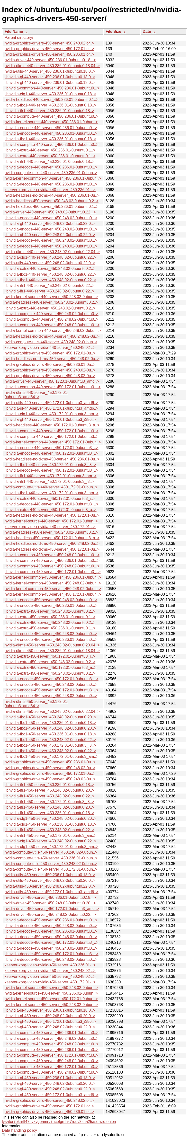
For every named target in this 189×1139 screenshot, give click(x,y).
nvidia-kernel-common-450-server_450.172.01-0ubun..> (53, 594)
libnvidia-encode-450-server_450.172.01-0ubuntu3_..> (52, 679)
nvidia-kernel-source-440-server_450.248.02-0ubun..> (51, 297)
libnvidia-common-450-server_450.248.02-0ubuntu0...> (52, 555)
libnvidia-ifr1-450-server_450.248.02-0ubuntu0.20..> (49, 790)
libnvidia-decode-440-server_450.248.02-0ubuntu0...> (51, 240)
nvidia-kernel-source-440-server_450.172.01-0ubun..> (51, 521)
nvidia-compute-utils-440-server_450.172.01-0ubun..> (51, 487)
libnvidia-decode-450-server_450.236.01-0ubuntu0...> (51, 920)
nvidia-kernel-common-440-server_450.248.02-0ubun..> (53, 330)
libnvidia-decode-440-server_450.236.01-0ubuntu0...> (51, 167)
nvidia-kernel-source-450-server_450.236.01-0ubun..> (51, 993)
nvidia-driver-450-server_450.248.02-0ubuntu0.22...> (50, 914)
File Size (113, 31)
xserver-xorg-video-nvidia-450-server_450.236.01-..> (50, 965)
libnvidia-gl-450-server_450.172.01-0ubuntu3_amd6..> (52, 1095)
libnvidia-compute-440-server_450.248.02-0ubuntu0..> (52, 314)
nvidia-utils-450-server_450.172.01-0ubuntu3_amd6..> (52, 892)
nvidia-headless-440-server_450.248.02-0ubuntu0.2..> (52, 302)
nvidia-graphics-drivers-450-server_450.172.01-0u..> (50, 353)
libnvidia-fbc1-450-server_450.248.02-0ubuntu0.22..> (50, 740)
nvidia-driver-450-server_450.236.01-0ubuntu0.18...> (50, 897)
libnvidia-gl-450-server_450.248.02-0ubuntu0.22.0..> (50, 1027)
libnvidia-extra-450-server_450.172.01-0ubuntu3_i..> (50, 656)
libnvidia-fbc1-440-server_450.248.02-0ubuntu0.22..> (50, 274)
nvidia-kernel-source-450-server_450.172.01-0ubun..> (51, 999)
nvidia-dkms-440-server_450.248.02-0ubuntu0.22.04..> (52, 252)
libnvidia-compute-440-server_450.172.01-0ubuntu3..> (52, 431)
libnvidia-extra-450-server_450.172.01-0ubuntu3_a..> (51, 667)
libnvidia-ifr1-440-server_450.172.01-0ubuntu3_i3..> (49, 481)
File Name (14, 31)
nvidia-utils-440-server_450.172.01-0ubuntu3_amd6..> (52, 403)
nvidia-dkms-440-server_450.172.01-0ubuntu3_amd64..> (36, 394)
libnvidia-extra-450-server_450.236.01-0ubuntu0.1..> (50, 617)
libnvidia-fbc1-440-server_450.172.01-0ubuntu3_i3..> (50, 465)
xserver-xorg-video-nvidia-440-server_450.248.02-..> (50, 347)
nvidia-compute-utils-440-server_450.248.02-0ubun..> (51, 342)
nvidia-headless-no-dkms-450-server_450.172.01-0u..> (52, 549)
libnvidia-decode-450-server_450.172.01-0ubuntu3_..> (52, 942)
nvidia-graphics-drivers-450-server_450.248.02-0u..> (50, 370)
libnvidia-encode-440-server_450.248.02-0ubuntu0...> (51, 218)
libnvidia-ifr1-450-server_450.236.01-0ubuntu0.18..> (49, 785)
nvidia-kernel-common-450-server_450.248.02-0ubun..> (53, 583)
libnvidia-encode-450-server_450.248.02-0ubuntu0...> (51, 600)
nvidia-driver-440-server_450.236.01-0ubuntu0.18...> (50, 60)
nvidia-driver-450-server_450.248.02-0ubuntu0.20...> (50, 903)
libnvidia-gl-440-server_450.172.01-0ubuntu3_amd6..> (52, 408)
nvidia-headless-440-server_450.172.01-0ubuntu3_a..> (52, 425)
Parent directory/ (19, 37)
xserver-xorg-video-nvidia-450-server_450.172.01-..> (50, 982)
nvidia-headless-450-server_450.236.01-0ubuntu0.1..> (52, 206)
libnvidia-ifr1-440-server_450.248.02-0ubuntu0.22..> (49, 285)
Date (147, 31)
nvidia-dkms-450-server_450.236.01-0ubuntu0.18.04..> (52, 651)
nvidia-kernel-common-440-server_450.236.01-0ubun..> (53, 178)
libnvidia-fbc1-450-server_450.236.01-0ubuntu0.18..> (50, 723)
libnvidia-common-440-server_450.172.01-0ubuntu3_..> (52, 387)
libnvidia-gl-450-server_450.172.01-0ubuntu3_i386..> (50, 1021)
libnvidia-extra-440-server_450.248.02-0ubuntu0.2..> (50, 268)
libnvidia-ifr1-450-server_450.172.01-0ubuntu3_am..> (51, 835)
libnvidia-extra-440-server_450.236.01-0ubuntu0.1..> (50, 150)
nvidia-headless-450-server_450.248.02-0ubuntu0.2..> (52, 201)
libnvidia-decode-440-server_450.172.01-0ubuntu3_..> (52, 470)
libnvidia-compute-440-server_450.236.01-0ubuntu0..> (52, 116)
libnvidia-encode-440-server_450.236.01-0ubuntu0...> (51, 128)
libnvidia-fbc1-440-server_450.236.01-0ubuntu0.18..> (50, 105)
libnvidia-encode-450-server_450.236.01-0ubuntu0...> (51, 605)
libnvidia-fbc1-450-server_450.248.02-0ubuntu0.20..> (50, 717)
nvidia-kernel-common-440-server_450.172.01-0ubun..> (53, 442)
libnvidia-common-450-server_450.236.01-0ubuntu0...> (52, 560)
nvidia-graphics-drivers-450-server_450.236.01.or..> (49, 54)
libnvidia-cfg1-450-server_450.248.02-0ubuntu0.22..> (50, 841)
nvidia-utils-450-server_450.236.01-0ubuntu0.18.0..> (50, 875)
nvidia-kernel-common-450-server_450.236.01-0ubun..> (53, 577)
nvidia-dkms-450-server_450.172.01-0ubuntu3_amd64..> (36, 703)
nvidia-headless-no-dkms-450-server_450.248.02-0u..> (52, 359)
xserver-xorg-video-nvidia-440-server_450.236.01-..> (50, 190)
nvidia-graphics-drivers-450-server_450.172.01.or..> (49, 49)
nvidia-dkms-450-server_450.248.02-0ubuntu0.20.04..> (52, 645)
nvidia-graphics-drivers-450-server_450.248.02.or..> (49, 43)
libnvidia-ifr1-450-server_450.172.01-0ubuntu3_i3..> (49, 802)
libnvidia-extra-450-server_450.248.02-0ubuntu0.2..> (50, 611)
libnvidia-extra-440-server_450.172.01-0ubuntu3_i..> (50, 498)
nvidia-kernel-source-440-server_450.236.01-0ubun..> (51, 122)
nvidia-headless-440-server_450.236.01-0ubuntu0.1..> (52, 99)
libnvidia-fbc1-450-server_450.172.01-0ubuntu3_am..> (52, 756)
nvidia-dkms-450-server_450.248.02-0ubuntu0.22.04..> (52, 711)
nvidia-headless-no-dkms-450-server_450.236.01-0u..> (52, 459)
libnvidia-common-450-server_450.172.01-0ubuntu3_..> (52, 572)
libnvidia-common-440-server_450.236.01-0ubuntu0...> (52, 88)
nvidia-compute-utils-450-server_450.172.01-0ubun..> (51, 869)
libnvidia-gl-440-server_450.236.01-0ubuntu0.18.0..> (50, 77)
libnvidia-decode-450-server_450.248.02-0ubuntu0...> (51, 926)
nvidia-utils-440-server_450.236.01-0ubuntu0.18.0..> (50, 71)
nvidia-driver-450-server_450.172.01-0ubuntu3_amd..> (52, 909)
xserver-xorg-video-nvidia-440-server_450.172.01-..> (50, 527)
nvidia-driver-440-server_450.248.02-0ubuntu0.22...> (50, 212)
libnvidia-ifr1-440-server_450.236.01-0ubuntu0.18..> (49, 111)
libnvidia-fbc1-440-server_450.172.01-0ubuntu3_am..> (52, 493)
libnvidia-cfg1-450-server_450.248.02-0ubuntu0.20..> (50, 818)
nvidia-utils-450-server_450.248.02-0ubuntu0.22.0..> (50, 886)
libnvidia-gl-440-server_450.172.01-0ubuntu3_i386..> (50, 419)
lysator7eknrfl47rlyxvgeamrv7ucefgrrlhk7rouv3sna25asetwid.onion (59, 1122)
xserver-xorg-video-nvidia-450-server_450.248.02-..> (50, 971)
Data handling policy (19, 1130)
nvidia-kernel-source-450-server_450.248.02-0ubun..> (51, 988)
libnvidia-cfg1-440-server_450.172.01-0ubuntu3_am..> (52, 414)
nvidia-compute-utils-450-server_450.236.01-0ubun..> (51, 858)
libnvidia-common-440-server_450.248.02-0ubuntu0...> (52, 325)
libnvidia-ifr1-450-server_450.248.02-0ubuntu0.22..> (49, 796)
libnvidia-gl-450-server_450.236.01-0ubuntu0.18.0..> (50, 1010)
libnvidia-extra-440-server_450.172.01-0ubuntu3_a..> (51, 510)
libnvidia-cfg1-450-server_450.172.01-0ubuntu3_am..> (52, 847)
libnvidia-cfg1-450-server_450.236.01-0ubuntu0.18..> (50, 824)
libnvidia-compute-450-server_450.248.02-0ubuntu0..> (52, 1038)
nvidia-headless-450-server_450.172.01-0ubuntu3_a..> (52, 538)
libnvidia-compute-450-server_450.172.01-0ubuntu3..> (52, 1055)
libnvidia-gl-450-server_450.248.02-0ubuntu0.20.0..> (50, 1016)
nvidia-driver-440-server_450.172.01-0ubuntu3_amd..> (52, 381)
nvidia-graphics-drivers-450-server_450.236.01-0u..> (50, 364)
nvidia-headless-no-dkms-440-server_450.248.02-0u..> (52, 336)
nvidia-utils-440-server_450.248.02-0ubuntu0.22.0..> (50, 263)
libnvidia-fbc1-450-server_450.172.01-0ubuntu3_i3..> (50, 745)
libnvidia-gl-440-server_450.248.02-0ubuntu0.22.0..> (50, 223)
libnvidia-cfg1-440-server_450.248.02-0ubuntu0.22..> (50, 257)
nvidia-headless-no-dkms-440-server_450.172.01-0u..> (52, 515)
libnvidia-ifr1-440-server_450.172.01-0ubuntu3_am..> (51, 476)
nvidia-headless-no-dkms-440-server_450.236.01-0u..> (52, 195)
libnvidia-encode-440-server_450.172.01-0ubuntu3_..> (52, 448)
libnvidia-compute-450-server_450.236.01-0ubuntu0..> (52, 1033)
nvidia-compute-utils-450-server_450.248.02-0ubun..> (51, 852)
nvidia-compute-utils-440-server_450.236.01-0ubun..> (51, 173)
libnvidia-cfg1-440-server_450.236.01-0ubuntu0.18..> (50, 94)
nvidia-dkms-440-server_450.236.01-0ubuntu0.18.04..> (52, 66)
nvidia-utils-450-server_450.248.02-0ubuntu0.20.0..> (50, 880)
